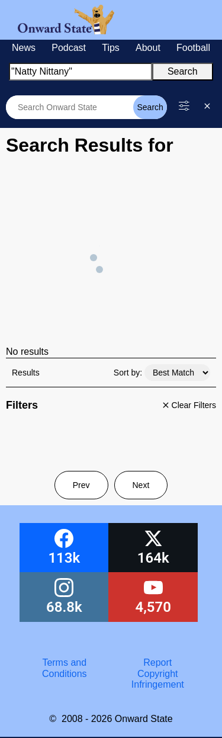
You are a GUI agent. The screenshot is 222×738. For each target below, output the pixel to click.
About (148, 48)
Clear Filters (188, 405)
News (24, 48)
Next (141, 485)
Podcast (69, 48)
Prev (81, 485)
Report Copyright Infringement (157, 673)
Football (193, 48)
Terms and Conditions (64, 667)
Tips (111, 48)
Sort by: (128, 372)
